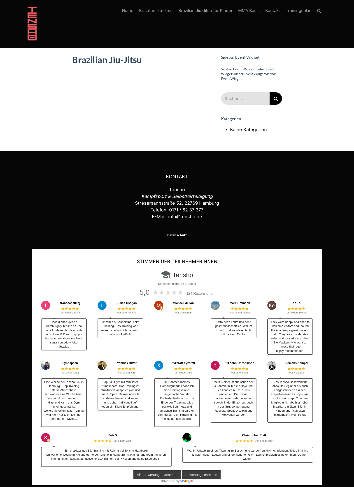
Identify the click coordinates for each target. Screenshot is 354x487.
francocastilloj (70, 303)
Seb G (112, 435)
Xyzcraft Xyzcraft (183, 363)
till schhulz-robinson (240, 363)
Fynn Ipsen (70, 363)
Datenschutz (177, 235)
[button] (319, 10)
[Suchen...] (245, 98)
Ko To (296, 303)
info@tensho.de (185, 216)
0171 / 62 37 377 (186, 210)
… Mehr (64, 423)
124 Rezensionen (200, 293)
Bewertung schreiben (201, 475)
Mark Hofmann (240, 303)
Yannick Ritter (127, 363)
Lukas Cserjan (127, 303)
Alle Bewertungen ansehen (157, 475)
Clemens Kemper (296, 363)
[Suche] (276, 98)
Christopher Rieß (254, 435)
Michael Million (183, 303)
